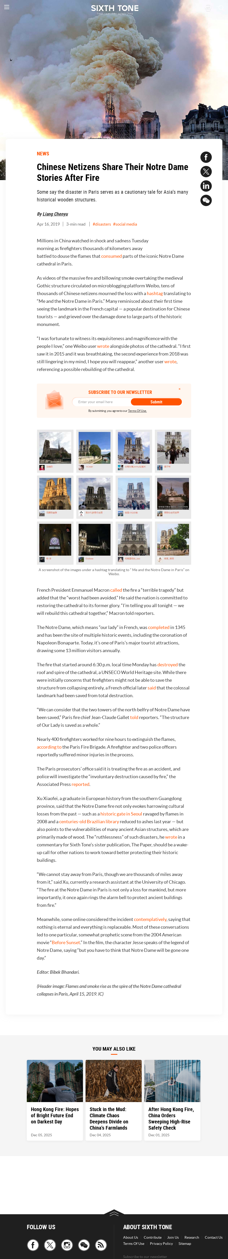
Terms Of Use (133, 1244)
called (116, 590)
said (152, 687)
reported (80, 784)
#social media (125, 224)
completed (159, 627)
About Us (130, 1237)
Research (191, 1237)
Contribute (153, 1237)
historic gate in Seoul (121, 814)
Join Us (173, 1237)
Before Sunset (66, 942)
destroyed (167, 664)
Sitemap (185, 1244)
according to (49, 747)
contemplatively (150, 919)
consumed (111, 256)
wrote (103, 346)
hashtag (155, 293)
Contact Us (214, 1237)
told (134, 717)
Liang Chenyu (55, 214)
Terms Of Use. (137, 410)
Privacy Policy (161, 1244)
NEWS (43, 153)
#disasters (102, 224)
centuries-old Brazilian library (89, 821)
